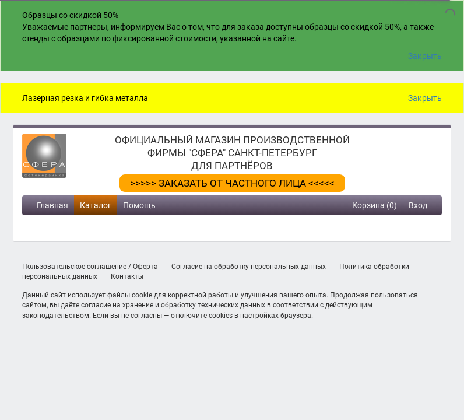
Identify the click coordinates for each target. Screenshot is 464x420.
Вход (418, 205)
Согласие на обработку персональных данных (248, 266)
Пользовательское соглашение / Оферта (90, 266)
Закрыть (425, 56)
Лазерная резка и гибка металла (85, 98)
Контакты (127, 276)
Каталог (95, 205)
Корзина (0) (374, 205)
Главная (52, 205)
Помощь (139, 205)
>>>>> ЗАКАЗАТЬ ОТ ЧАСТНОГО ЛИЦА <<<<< (232, 183)
